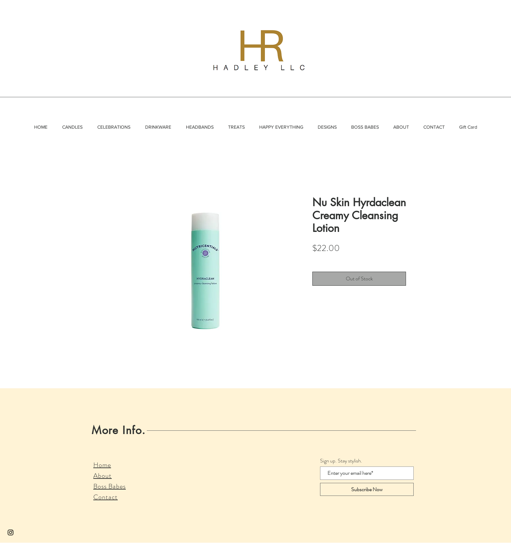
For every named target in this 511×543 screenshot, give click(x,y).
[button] (72, 127)
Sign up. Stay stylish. (341, 460)
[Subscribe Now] (367, 489)
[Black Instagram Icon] (10, 532)
